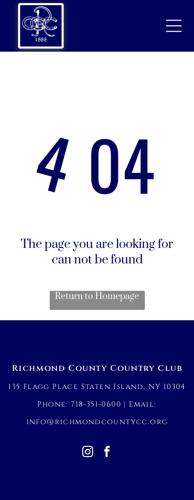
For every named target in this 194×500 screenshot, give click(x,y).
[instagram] (87, 453)
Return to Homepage (97, 296)
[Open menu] (174, 26)
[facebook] (106, 453)
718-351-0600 (96, 404)
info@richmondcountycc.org (97, 422)
